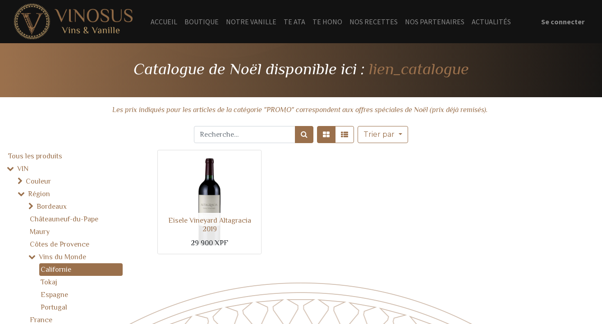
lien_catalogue (419, 69)
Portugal (54, 307)
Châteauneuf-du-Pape (64, 219)
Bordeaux (52, 206)
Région (39, 194)
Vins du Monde (62, 257)
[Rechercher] (304, 134)
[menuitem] (164, 22)
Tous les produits (35, 156)
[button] (383, 134)
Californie (56, 270)
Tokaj (49, 282)
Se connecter (562, 21)
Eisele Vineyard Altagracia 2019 (209, 224)
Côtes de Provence (59, 244)
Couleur (38, 181)
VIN (22, 169)
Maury (40, 232)
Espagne (54, 295)
